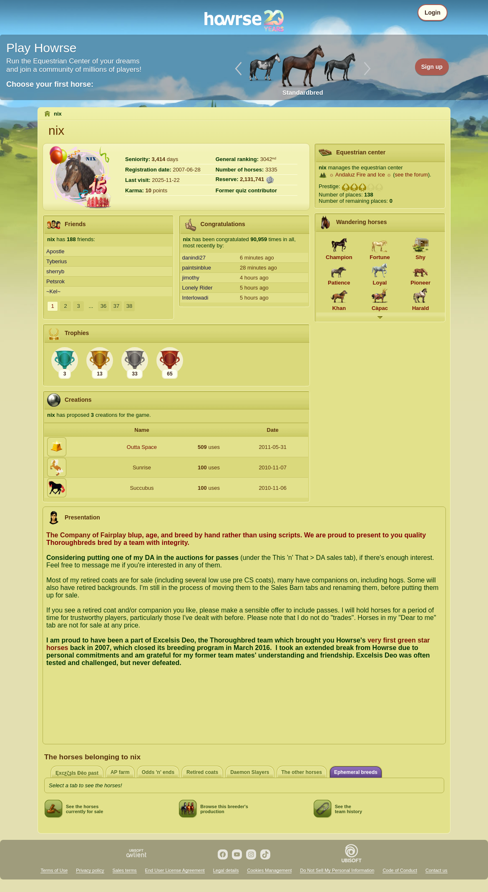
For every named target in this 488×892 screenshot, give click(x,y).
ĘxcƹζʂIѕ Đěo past (76, 773)
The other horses (302, 772)
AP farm (120, 772)
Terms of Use (54, 870)
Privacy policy (90, 870)
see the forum (411, 174)
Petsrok (55, 281)
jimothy (190, 278)
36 (103, 306)
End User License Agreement (175, 870)
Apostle (55, 251)
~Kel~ (53, 291)
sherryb (55, 271)
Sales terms (125, 870)
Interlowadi (195, 298)
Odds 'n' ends (158, 772)
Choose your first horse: (49, 84)
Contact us (436, 870)
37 (116, 306)
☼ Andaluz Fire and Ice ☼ (360, 174)
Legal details (226, 870)
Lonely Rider (197, 288)
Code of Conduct (399, 870)
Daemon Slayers (249, 772)
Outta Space (142, 447)
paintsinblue (196, 268)
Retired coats (202, 772)
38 (129, 306)
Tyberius (56, 261)
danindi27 (194, 257)
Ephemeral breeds (355, 772)
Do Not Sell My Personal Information (337, 870)
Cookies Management (269, 870)
